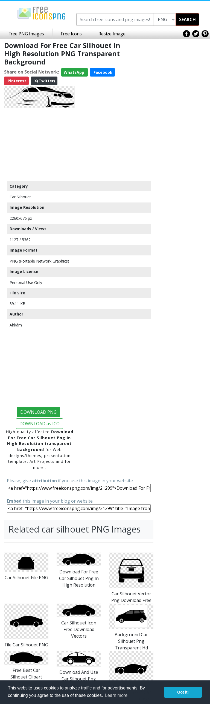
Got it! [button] (183, 692)
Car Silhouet (20, 196)
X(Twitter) (44, 80)
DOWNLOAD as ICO (39, 424)
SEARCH (187, 19)
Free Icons (71, 34)
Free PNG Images (26, 34)
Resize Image (112, 34)
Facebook (102, 72)
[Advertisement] (39, 144)
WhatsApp (74, 72)
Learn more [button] (116, 695)
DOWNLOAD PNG (38, 412)
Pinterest (16, 80)
